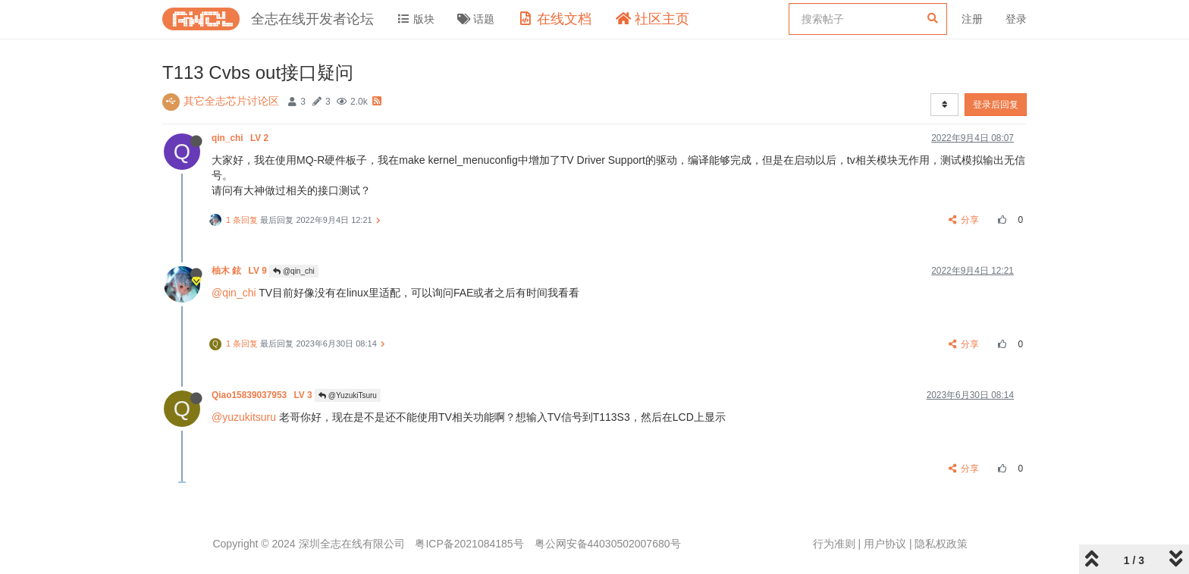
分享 (964, 220)
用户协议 (885, 544)
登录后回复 (995, 104)
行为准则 (834, 544)
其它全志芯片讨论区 (231, 101)
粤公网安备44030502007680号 (608, 544)
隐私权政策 (941, 544)
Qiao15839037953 (263, 395)
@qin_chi (294, 271)
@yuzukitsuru (244, 417)
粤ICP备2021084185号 (469, 544)
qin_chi (241, 138)
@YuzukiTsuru (347, 395)
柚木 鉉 (240, 270)
